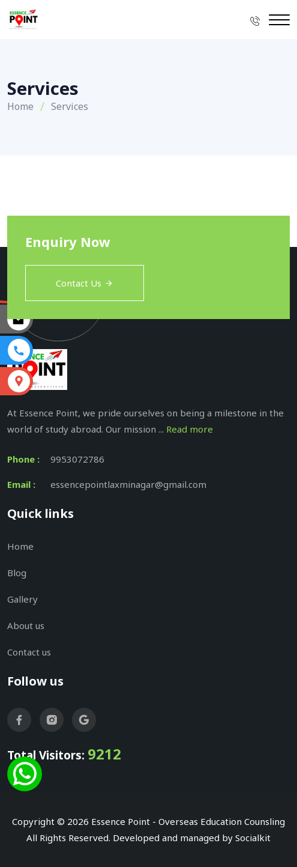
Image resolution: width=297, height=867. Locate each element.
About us (25, 625)
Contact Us (84, 283)
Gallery (22, 599)
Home (20, 106)
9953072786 (77, 459)
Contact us (29, 652)
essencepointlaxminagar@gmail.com (128, 484)
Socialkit (253, 838)
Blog (16, 573)
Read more (189, 429)
